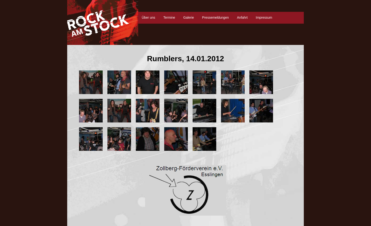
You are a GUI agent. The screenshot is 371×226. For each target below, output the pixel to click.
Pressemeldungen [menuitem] (215, 17)
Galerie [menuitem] (188, 17)
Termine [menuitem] (169, 17)
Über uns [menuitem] (148, 17)
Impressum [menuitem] (264, 17)
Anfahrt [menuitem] (242, 17)
